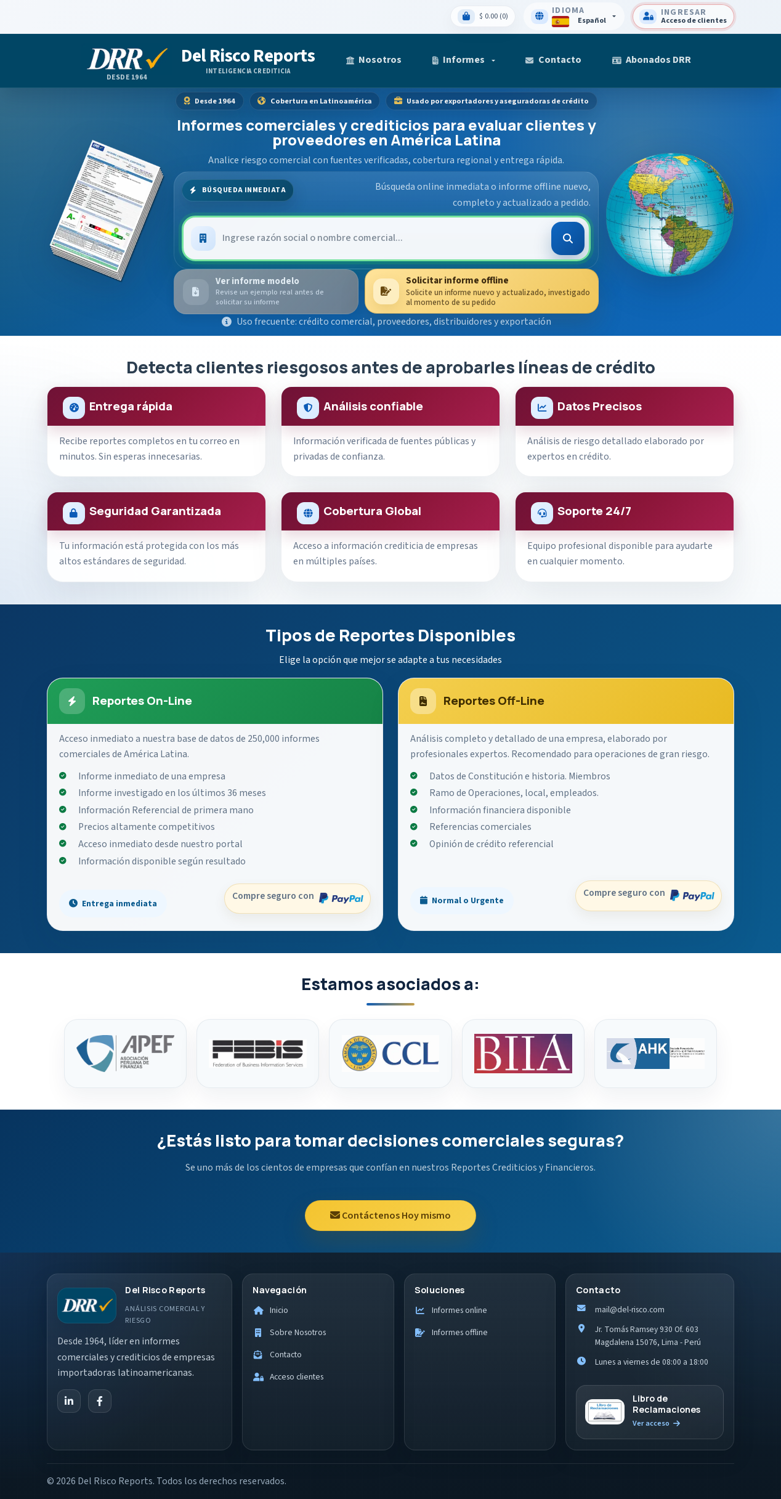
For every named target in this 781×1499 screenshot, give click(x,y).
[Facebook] (99, 1401)
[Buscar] (568, 238)
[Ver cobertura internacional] (669, 211)
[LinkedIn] (69, 1401)
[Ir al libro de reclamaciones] (650, 1412)
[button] (463, 60)
